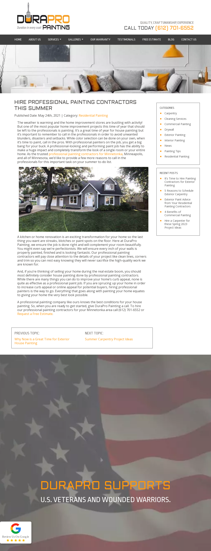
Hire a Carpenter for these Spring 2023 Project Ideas (177, 224)
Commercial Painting (177, 124)
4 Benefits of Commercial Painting (177, 213)
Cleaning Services (175, 119)
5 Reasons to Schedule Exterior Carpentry (179, 192)
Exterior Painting (174, 135)
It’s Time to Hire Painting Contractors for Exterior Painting (180, 182)
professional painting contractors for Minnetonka (85, 154)
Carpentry (170, 113)
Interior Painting (174, 140)
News (168, 145)
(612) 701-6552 (174, 28)
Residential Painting (93, 115)
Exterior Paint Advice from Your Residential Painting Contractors (178, 203)
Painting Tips (172, 151)
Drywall (169, 129)
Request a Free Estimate (35, 314)
